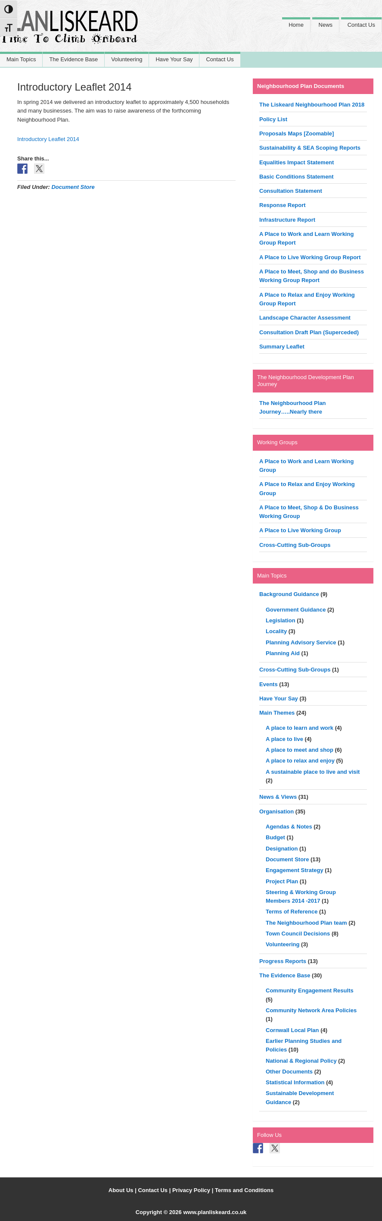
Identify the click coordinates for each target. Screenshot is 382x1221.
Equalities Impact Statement (296, 162)
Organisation (276, 811)
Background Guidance (289, 594)
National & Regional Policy (301, 1061)
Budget (275, 837)
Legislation (280, 620)
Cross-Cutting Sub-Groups (294, 545)
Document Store (72, 187)
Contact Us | (155, 1190)
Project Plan (282, 881)
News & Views (278, 797)
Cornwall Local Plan (292, 1030)
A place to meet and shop (299, 750)
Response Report (282, 205)
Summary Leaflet (281, 346)
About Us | (123, 1190)
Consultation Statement (290, 191)
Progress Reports (282, 961)
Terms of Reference (291, 911)
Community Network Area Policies (311, 1010)
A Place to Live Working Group (300, 530)
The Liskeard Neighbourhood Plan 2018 (311, 104)
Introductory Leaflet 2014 (48, 139)
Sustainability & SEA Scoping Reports (309, 147)
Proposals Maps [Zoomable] (296, 133)
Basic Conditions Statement (296, 176)
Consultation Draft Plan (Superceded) (309, 332)
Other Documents (289, 1071)
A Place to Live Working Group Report (309, 257)
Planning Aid (283, 653)
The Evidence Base (285, 975)
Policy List (273, 119)
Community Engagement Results (310, 990)
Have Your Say (278, 698)
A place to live (284, 739)
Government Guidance (296, 609)
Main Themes (277, 712)
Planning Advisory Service (301, 642)
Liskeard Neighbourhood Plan (69, 31)
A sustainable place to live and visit (313, 772)
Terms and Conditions (244, 1190)
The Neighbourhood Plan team (306, 923)
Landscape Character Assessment (305, 317)
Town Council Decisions (298, 933)
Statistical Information (295, 1082)
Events (268, 684)
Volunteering (282, 944)
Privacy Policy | (193, 1190)
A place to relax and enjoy (300, 760)
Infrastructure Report (287, 220)
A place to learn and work (299, 728)
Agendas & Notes (289, 826)
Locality (276, 631)
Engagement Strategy (294, 870)
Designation (282, 848)
